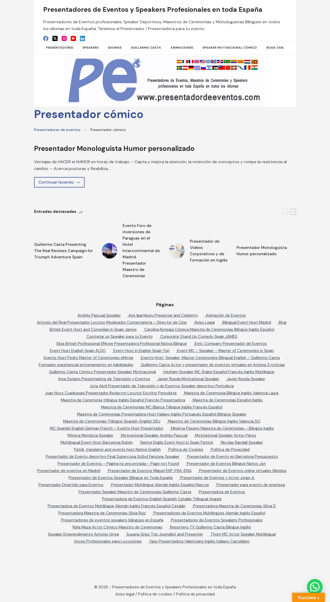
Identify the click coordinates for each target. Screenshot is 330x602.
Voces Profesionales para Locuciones (108, 541)
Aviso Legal (204, 322)
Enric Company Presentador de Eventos (231, 343)
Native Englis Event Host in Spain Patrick (176, 442)
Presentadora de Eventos (222, 492)
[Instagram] (64, 38)
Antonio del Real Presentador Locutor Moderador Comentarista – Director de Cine (112, 322)
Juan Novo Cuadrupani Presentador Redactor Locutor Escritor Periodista (111, 393)
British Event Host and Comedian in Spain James (93, 329)
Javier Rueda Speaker (246, 379)
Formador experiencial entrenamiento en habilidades (86, 364)
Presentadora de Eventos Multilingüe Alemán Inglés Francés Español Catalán (116, 506)
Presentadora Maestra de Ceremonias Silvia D (234, 506)
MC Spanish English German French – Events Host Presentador (106, 428)
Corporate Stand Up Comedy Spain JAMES (198, 336)
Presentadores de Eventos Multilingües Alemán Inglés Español (209, 513)
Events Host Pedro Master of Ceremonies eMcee (88, 357)
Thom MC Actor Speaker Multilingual (243, 534)
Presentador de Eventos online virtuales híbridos (243, 470)
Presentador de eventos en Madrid (68, 470)
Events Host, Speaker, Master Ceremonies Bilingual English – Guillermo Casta (210, 357)
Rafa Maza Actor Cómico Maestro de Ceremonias (117, 527)
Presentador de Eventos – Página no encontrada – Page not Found (118, 463)
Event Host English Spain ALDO (78, 350)
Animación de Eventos (226, 315)
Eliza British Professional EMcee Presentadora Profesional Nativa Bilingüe (122, 343)
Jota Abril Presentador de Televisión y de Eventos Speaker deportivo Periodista (162, 386)
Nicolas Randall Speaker (242, 442)
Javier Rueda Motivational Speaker (188, 379)
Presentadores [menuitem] (59, 48)
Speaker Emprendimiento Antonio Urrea (83, 534)
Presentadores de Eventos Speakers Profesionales (217, 520)
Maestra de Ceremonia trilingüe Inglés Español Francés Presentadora (123, 400)
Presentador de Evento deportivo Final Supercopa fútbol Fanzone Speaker (112, 456)
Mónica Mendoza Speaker (90, 435)
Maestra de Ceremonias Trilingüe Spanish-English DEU (111, 421)
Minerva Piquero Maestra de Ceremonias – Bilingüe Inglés (222, 428)
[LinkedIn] (82, 38)
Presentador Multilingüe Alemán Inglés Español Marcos (160, 484)
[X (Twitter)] (55, 38)
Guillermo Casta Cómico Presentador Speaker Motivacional (102, 371)
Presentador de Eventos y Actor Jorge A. (217, 477)
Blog (283, 322)
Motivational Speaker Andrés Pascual (154, 435)
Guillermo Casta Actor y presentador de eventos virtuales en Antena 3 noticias (213, 364)
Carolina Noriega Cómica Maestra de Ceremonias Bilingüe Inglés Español (209, 329)
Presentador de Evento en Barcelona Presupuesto (232, 456)
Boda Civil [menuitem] (275, 48)
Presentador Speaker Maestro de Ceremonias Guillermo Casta (135, 492)
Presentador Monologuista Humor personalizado (127, 148)
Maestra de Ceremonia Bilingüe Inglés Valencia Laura (231, 393)
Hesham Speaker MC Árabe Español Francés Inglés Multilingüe (218, 371)
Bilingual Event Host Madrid (246, 322)
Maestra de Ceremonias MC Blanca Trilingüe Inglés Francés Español (161, 407)
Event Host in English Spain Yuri (141, 350)
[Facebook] (45, 38)
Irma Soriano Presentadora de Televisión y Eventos (104, 379)
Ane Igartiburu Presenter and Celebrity (163, 315)
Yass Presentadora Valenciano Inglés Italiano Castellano (199, 541)
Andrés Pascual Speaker (99, 315)
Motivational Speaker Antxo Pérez (225, 435)
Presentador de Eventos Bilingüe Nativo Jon (226, 463)
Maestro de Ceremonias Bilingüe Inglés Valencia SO (214, 421)
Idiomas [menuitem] (115, 48)
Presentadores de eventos (57, 129)
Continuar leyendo (61, 184)
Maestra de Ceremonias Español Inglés (228, 400)
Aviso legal (124, 594)
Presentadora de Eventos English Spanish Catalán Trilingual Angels (162, 499)
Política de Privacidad (230, 449)
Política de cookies (155, 594)
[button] (315, 587)
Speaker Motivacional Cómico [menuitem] (229, 48)
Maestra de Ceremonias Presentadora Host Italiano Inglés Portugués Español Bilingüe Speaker (161, 414)
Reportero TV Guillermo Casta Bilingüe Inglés (210, 527)
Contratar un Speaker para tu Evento (119, 336)
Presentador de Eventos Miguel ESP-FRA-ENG (149, 470)
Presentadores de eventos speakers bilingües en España (112, 520)
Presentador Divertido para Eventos (70, 484)
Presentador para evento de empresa (251, 484)
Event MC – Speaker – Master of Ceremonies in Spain (225, 350)
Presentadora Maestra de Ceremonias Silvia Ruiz (102, 513)
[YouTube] (73, 38)
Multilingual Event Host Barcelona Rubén (96, 442)
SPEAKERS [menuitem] (90, 48)
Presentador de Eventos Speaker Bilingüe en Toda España (121, 477)
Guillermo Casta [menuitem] (146, 48)
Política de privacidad (195, 594)
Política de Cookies (185, 449)
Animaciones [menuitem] (181, 48)
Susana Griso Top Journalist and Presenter (164, 534)
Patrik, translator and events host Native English (117, 449)
